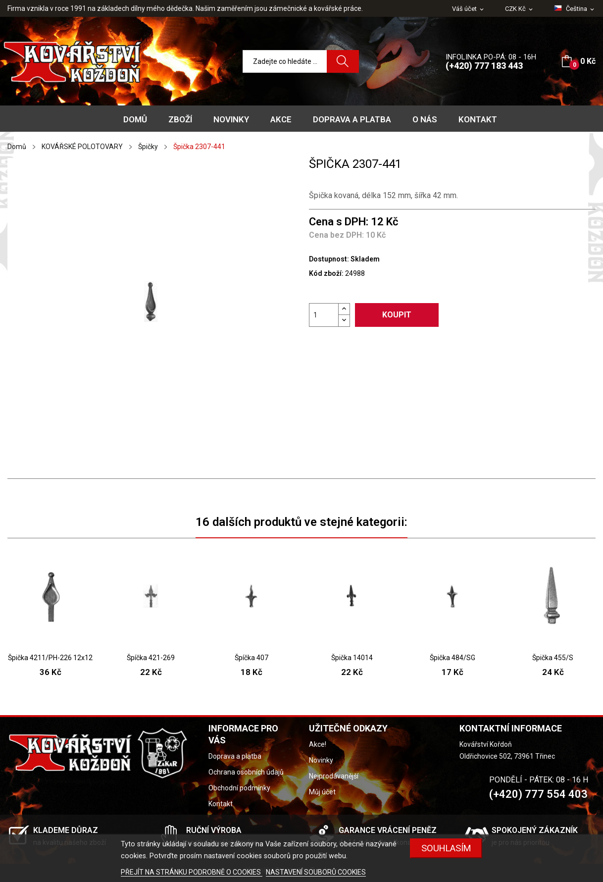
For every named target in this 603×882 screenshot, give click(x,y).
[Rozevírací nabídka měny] (519, 9)
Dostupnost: (329, 259)
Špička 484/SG (452, 658)
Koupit (396, 314)
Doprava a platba (234, 756)
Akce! (317, 744)
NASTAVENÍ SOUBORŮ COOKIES (316, 872)
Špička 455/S (552, 658)
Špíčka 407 (251, 658)
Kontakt (220, 804)
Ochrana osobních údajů (246, 772)
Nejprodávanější (333, 776)
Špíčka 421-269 (151, 658)
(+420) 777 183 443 (484, 65)
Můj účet (322, 792)
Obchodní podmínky (239, 788)
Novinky (321, 760)
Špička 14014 (352, 658)
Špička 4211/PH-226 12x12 (50, 658)
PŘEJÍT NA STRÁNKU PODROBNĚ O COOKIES (191, 872)
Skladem (365, 259)
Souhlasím (446, 848)
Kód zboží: (326, 273)
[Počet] (324, 315)
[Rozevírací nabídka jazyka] (575, 9)
